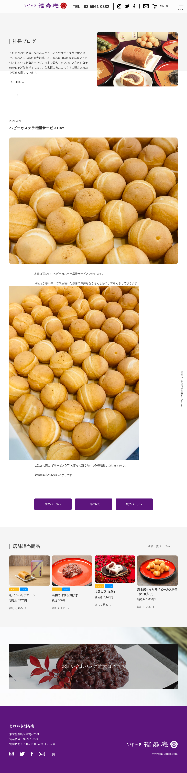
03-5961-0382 (30, 739)
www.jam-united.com (165, 753)
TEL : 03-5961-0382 (91, 6)
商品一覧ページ (157, 546)
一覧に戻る (93, 504)
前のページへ (53, 504)
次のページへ (134, 504)
